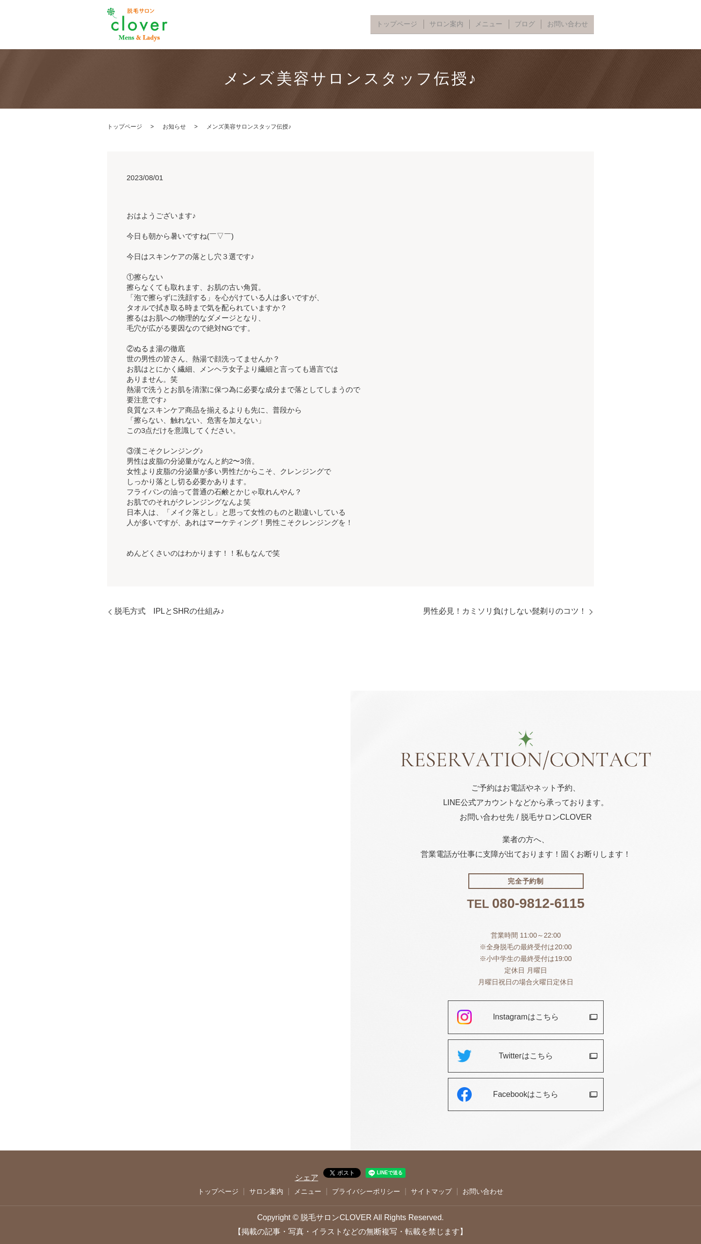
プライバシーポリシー (366, 1191)
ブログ (536, 24)
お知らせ (174, 126)
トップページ (429, 24)
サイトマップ (431, 1191)
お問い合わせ (571, 24)
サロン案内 (470, 24)
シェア (306, 1177)
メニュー (506, 24)
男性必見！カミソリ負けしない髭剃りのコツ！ (505, 611)
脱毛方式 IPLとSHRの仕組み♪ (169, 611)
